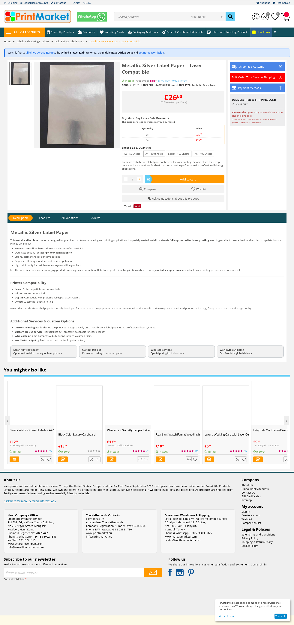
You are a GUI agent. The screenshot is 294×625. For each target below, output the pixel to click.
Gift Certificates (251, 496)
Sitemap (247, 500)
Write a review (179, 81)
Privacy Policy (250, 538)
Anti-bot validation (14, 578)
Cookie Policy (250, 545)
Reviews (95, 218)
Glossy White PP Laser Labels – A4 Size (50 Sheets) (32, 430)
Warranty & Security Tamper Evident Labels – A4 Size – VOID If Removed (129, 430)
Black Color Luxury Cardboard (76, 434)
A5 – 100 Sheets (203, 153)
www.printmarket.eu (99, 533)
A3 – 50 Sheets (132, 153)
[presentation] (19, 594)
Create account (251, 515)
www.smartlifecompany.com (25, 543)
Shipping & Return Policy (257, 542)
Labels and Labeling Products (33, 41)
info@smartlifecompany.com (26, 547)
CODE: (125, 85)
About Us (247, 485)
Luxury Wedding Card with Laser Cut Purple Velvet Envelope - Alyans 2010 (227, 434)
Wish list (247, 519)
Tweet (127, 206)
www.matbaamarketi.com (181, 536)
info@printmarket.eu (99, 536)
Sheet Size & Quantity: (136, 147)
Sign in (246, 511)
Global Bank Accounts (255, 488)
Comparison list (251, 522)
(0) (164, 81)
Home (7, 41)
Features (44, 218)
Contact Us (248, 492)
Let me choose (226, 616)
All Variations (70, 218)
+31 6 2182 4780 (122, 529)
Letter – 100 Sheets (178, 153)
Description (20, 218)
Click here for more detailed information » (30, 501)
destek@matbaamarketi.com (182, 540)
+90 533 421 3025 (201, 533)
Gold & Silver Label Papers (69, 41)
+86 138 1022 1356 (44, 536)
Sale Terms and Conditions (258, 534)
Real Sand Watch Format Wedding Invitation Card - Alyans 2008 (178, 434)
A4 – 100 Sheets (154, 153)
